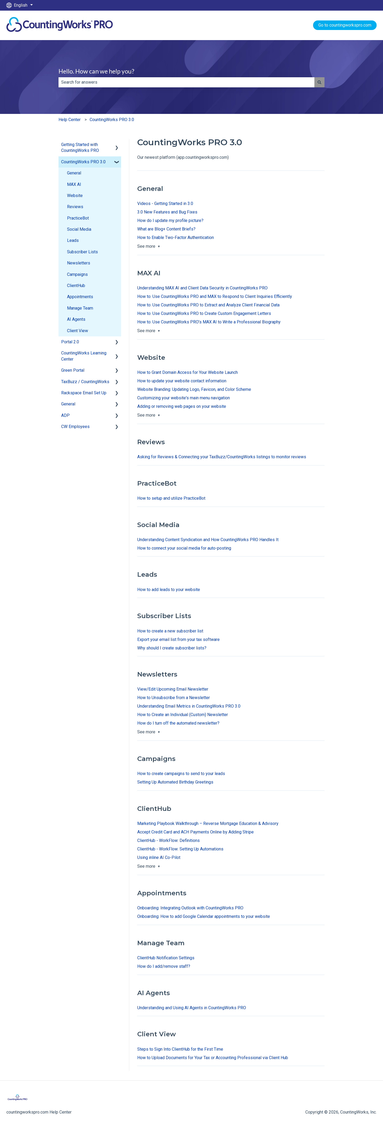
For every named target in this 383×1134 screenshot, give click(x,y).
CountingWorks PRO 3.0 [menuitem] (83, 161)
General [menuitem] (74, 173)
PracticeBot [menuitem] (78, 218)
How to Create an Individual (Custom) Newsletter (182, 714)
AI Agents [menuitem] (76, 319)
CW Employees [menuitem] (75, 426)
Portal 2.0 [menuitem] (70, 341)
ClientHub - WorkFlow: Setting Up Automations (180, 848)
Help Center (70, 119)
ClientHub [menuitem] (76, 285)
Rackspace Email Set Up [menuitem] (83, 392)
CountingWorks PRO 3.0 (112, 119)
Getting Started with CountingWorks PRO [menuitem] (80, 147)
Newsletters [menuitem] (78, 263)
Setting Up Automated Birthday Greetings (175, 782)
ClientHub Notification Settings (165, 957)
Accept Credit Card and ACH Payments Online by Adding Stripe (195, 832)
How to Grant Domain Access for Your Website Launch (187, 372)
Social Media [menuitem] (79, 229)
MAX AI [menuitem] (74, 184)
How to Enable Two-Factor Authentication (175, 237)
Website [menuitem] (75, 195)
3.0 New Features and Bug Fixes (167, 212)
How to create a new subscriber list (170, 631)
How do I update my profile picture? (170, 220)
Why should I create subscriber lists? (171, 648)
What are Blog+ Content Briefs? (166, 229)
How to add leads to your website (168, 589)
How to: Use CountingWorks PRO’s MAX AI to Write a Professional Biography (209, 321)
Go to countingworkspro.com (344, 25)
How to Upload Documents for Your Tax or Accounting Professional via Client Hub (212, 1057)
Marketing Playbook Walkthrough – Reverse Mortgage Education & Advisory (207, 823)
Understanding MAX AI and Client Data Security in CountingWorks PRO (202, 287)
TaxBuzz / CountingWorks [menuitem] (85, 381)
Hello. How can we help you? (96, 71)
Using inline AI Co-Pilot (158, 857)
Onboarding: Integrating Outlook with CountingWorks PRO (190, 907)
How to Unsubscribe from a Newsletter (173, 697)
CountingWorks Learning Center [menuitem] (83, 355)
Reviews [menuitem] (75, 206)
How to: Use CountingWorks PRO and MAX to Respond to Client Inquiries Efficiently (214, 296)
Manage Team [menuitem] (80, 308)
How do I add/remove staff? (163, 966)
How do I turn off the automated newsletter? (178, 723)
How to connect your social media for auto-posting (184, 548)
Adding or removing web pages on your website (181, 406)
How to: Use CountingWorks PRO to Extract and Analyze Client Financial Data (208, 304)
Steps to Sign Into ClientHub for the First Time (180, 1049)
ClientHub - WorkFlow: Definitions (168, 840)
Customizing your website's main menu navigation (183, 397)
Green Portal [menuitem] (72, 370)
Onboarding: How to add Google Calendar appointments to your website (203, 916)
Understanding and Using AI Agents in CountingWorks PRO (191, 1007)
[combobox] (186, 82)
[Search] (319, 82)
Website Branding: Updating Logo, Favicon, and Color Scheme (194, 389)
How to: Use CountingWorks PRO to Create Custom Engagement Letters (204, 313)
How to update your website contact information (181, 380)
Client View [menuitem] (77, 330)
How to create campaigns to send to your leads (181, 773)
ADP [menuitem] (65, 415)
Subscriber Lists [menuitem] (82, 251)
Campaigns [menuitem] (77, 274)
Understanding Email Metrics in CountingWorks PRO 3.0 (188, 706)
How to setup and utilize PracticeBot (171, 498)
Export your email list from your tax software (178, 639)
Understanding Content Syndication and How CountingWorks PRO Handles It (207, 539)
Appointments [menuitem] (80, 296)
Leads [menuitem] (73, 240)
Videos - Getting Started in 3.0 (165, 203)
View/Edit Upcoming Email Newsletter (172, 689)
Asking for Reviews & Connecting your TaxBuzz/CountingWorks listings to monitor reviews (221, 456)
